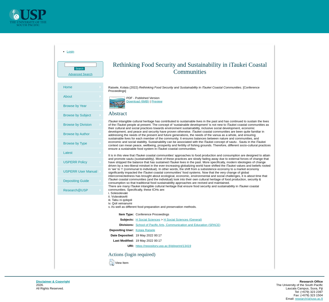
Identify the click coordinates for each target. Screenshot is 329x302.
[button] (111, 262)
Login (70, 51)
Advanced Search (80, 74)
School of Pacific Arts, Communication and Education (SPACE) (178, 225)
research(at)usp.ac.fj (309, 298)
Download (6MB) (137, 101)
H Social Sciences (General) (183, 219)
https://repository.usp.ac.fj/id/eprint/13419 (163, 246)
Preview (156, 101)
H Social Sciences (148, 219)
